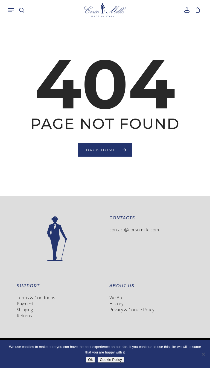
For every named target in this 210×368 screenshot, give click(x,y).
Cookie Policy (111, 360)
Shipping (25, 310)
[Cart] (196, 10)
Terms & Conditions (36, 298)
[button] (11, 10)
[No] (203, 354)
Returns (24, 316)
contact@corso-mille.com (134, 230)
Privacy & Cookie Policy (131, 310)
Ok (90, 360)
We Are (116, 298)
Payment (25, 304)
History (116, 304)
